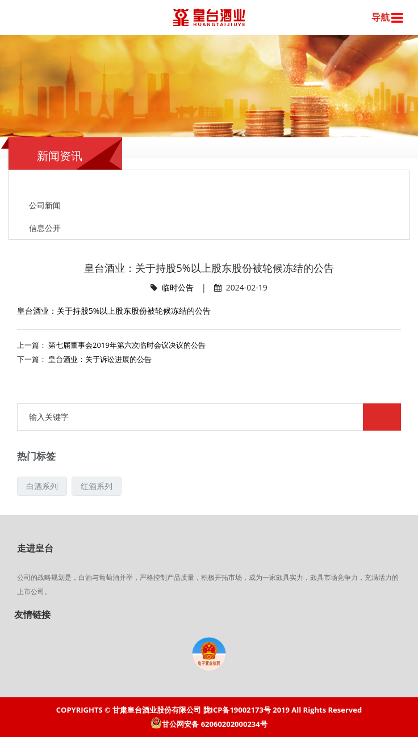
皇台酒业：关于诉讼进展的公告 (100, 359)
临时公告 (178, 287)
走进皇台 (35, 548)
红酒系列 (96, 486)
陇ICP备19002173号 (237, 710)
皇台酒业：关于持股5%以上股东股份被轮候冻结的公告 (114, 310)
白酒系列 (42, 486)
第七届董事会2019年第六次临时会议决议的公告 (127, 345)
